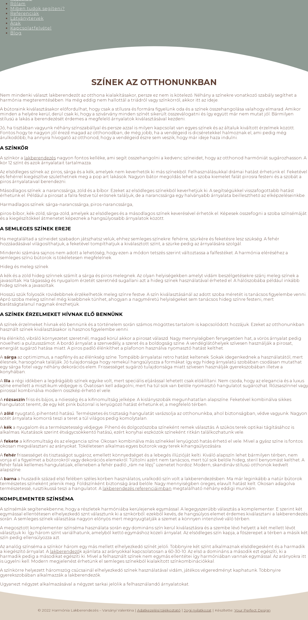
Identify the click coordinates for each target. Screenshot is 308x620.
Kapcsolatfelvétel (31, 28)
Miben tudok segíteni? (37, 8)
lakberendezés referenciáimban (137, 488)
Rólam (18, 3)
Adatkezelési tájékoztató (159, 610)
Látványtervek (27, 18)
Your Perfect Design (252, 610)
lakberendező (64, 551)
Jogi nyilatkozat (197, 610)
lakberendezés (40, 158)
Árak (15, 23)
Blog (16, 33)
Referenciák (24, 13)
